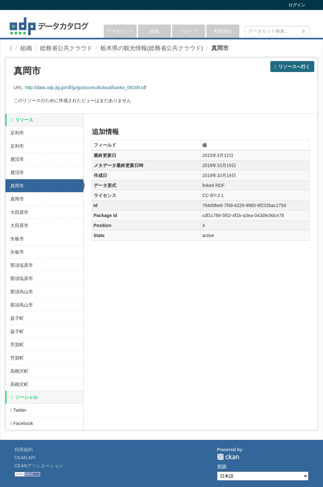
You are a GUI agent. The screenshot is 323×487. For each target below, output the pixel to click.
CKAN (228, 456)
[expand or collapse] (309, 23)
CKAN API (25, 457)
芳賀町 (17, 344)
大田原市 (19, 212)
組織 (154, 31)
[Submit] (303, 30)
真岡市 (220, 48)
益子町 (17, 318)
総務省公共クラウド (66, 48)
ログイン (296, 5)
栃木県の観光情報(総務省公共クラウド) (151, 48)
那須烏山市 (21, 291)
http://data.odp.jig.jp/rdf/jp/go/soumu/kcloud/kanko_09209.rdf (85, 87)
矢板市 (17, 238)
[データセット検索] (277, 31)
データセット (120, 31)
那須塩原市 (21, 265)
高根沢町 (19, 371)
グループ (189, 31)
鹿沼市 (17, 159)
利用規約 (223, 31)
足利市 (17, 132)
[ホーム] (11, 48)
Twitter (18, 410)
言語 (221, 466)
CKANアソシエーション (39, 465)
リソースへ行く (292, 66)
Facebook (21, 423)
